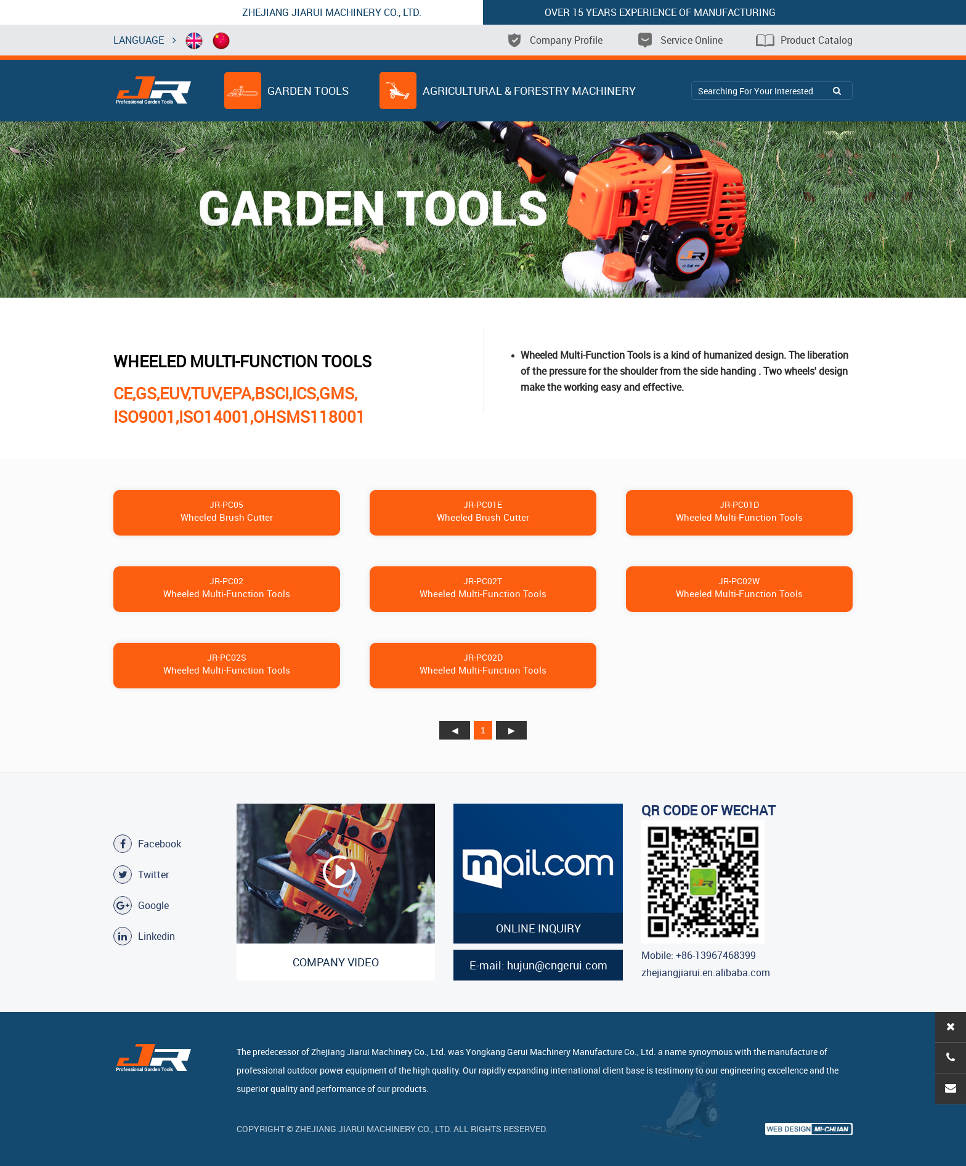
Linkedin (144, 936)
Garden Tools (286, 90)
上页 (454, 730)
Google (141, 905)
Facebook (147, 843)
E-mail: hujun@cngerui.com (538, 965)
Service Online (679, 40)
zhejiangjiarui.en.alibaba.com (705, 972)
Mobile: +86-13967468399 (698, 955)
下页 (511, 730)
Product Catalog (804, 40)
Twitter (141, 874)
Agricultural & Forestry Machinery (508, 90)
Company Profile (554, 40)
